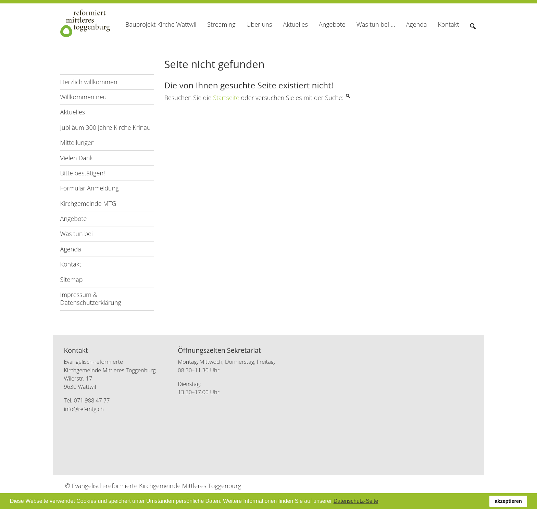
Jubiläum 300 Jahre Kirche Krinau (105, 127)
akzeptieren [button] (508, 501)
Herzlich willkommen (88, 82)
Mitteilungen (77, 142)
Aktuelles (72, 112)
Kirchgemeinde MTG (88, 203)
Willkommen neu (83, 97)
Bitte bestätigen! (82, 173)
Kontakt (71, 264)
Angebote (73, 218)
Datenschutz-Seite (356, 501)
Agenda (70, 249)
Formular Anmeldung (89, 188)
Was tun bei (76, 233)
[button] (382, 502)
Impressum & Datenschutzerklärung (90, 298)
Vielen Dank (76, 158)
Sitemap (71, 279)
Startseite (226, 98)
